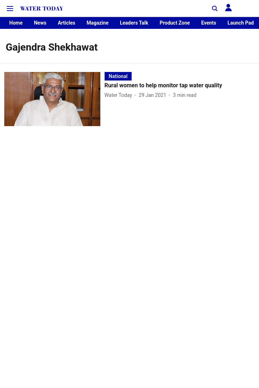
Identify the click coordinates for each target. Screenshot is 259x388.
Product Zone (175, 23)
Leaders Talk (134, 23)
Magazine (97, 23)
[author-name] (120, 95)
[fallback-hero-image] (54, 99)
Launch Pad (241, 23)
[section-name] (118, 76)
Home (15, 23)
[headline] (180, 85)
